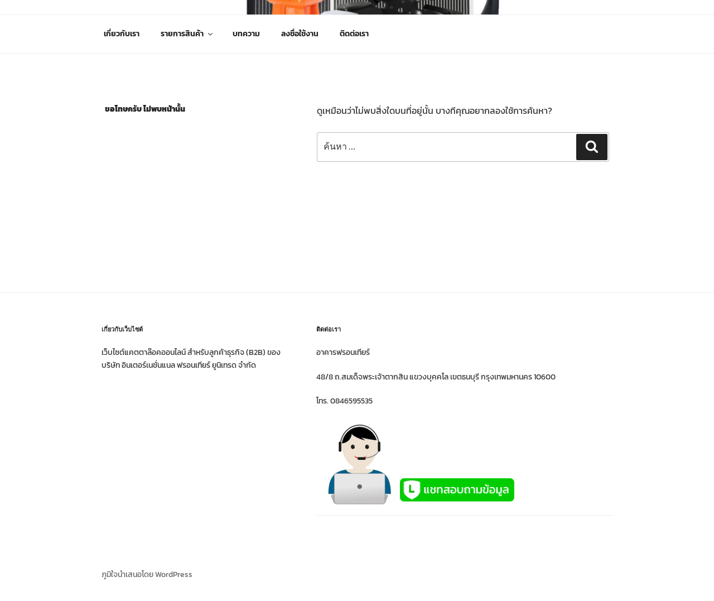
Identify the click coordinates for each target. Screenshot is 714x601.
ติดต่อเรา (354, 34)
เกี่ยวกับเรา (121, 34)
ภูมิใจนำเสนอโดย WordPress (147, 574)
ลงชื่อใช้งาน (300, 34)
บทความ (246, 34)
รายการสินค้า (187, 34)
